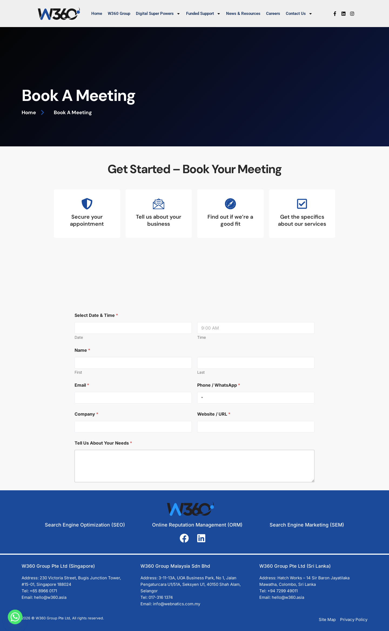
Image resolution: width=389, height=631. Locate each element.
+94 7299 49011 (282, 590)
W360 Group (119, 13)
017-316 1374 (161, 597)
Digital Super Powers (158, 13)
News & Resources (243, 13)
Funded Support (203, 13)
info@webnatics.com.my (176, 603)
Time (201, 451)
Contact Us (299, 13)
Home (96, 13)
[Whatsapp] (15, 617)
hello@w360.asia (50, 597)
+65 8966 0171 (43, 590)
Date (79, 451)
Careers (273, 13)
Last (201, 486)
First (78, 486)
